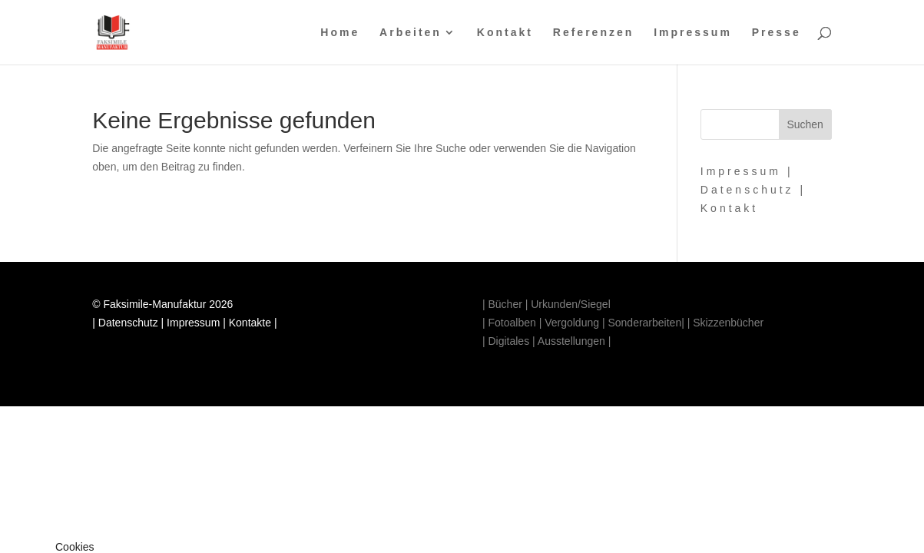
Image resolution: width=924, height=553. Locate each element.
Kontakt (505, 32)
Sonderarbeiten (644, 322)
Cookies (74, 547)
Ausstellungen (571, 341)
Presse (776, 32)
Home (339, 32)
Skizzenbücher (726, 322)
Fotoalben (511, 322)
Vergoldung (572, 322)
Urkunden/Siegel (571, 304)
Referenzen (593, 32)
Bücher (505, 304)
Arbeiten (410, 32)
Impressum (693, 32)
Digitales (508, 341)
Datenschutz (747, 190)
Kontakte (250, 322)
